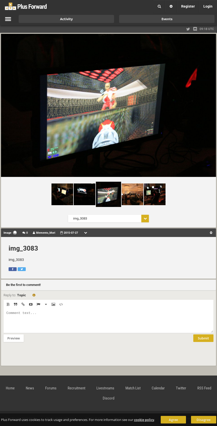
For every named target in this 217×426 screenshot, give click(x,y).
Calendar (158, 388)
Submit (203, 342)
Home (10, 388)
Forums (51, 388)
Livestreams (105, 388)
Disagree (203, 419)
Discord (108, 398)
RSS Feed (204, 388)
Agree (173, 419)
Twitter (181, 388)
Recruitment (76, 388)
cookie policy (144, 419)
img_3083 (23, 248)
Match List (133, 388)
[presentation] (42, 357)
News (30, 388)
